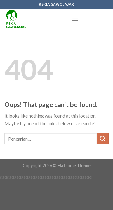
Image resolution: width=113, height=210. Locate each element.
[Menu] (75, 19)
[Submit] (103, 138)
